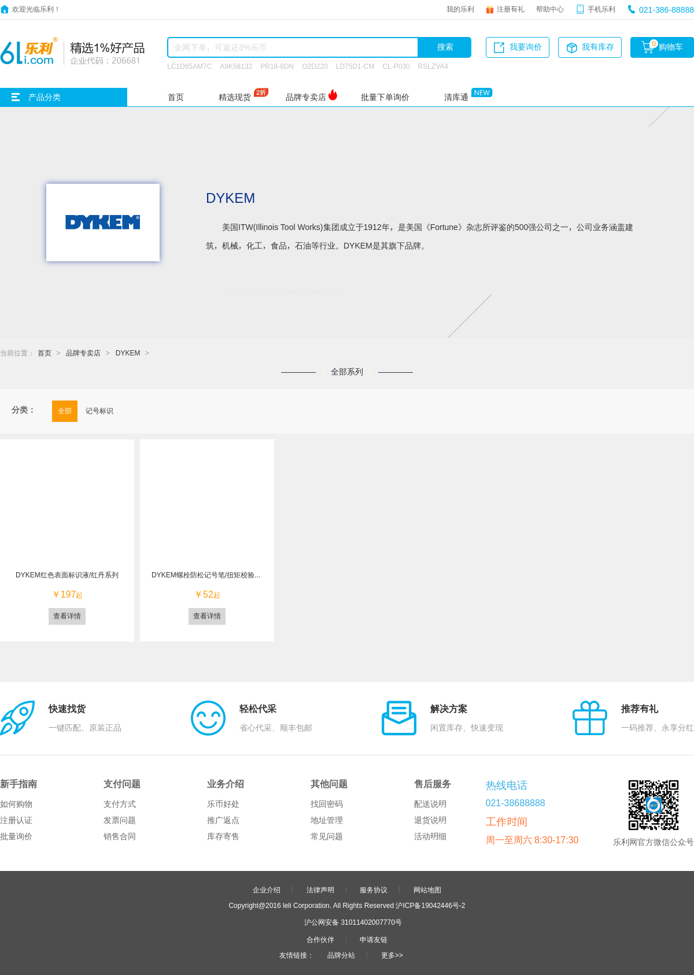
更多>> (392, 954)
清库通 (456, 97)
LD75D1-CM (355, 65)
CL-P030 (395, 65)
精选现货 (235, 97)
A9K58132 (236, 65)
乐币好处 (223, 804)
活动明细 (430, 836)
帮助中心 (550, 8)
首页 (176, 97)
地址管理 (327, 820)
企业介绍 (266, 889)
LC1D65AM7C (189, 65)
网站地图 (427, 889)
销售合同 (120, 836)
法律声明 (320, 889)
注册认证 (16, 820)
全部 (65, 410)
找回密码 (327, 804)
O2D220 (315, 65)
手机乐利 (601, 8)
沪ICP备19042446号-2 (430, 905)
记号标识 (99, 410)
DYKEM (128, 352)
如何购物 (16, 804)
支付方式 (120, 804)
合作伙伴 (320, 939)
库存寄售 (223, 836)
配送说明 (430, 804)
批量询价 (16, 836)
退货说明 (430, 820)
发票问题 (120, 820)
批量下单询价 (385, 97)
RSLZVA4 (433, 65)
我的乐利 (460, 8)
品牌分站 (341, 954)
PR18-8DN (277, 65)
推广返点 (223, 820)
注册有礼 (511, 8)
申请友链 (373, 939)
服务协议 (373, 889)
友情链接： (296, 954)
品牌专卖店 (306, 97)
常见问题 (327, 836)
